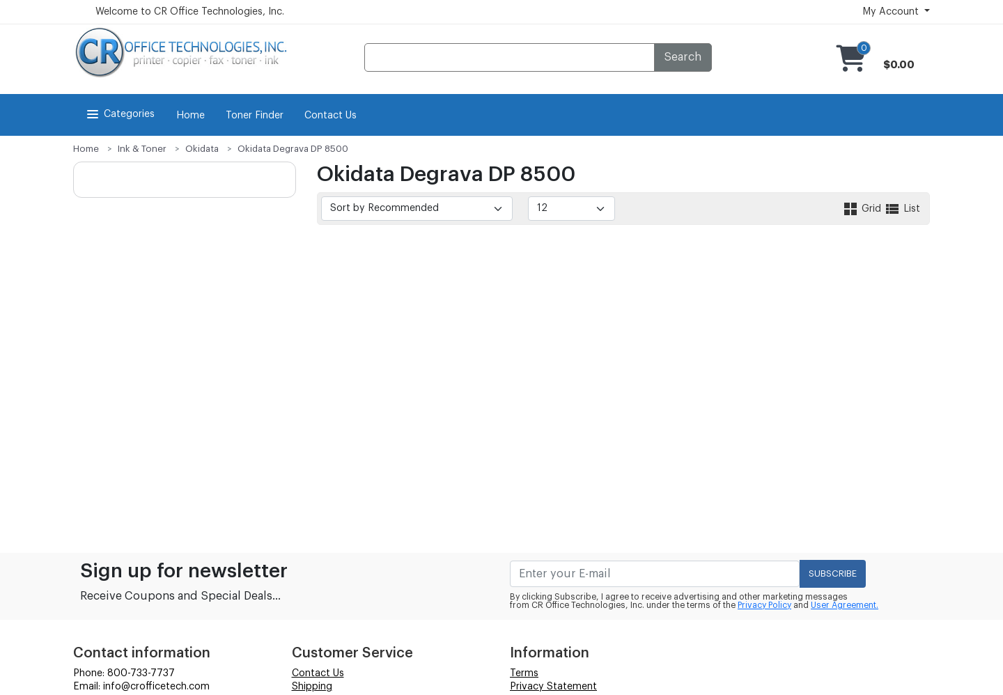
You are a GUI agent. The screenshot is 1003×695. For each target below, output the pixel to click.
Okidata (202, 148)
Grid (863, 209)
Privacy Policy (764, 605)
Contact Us (330, 115)
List (902, 209)
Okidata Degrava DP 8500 (293, 148)
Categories (119, 114)
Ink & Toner (142, 148)
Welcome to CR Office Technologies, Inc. (189, 12)
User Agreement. (844, 605)
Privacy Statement (553, 687)
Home (190, 115)
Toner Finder (254, 115)
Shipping (312, 687)
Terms (524, 673)
